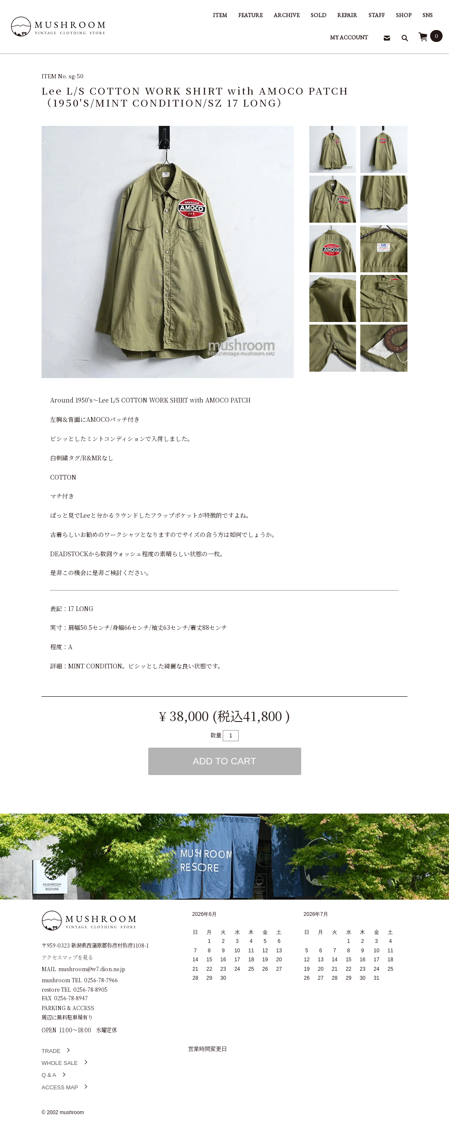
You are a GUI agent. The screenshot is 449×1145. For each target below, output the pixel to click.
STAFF (376, 15)
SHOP (403, 15)
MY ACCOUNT (349, 37)
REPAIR (347, 15)
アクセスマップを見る (67, 957)
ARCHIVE (286, 15)
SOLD (318, 15)
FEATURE (250, 15)
